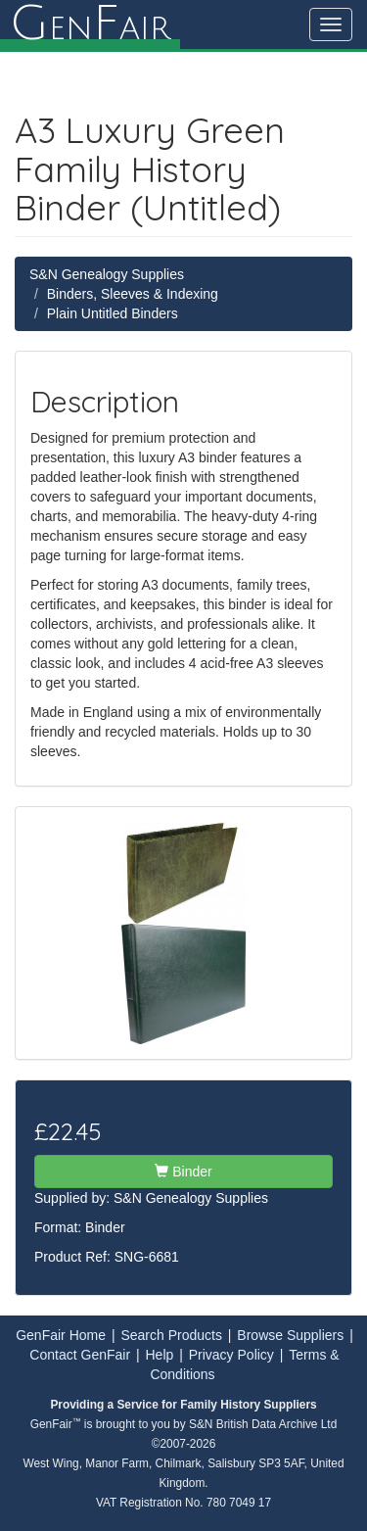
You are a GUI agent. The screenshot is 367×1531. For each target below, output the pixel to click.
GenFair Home (61, 1335)
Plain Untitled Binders (112, 313)
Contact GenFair (79, 1355)
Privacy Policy (231, 1355)
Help (160, 1355)
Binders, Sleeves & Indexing (132, 294)
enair (90, 24)
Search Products (171, 1335)
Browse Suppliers (290, 1335)
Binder (183, 1171)
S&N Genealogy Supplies (106, 274)
